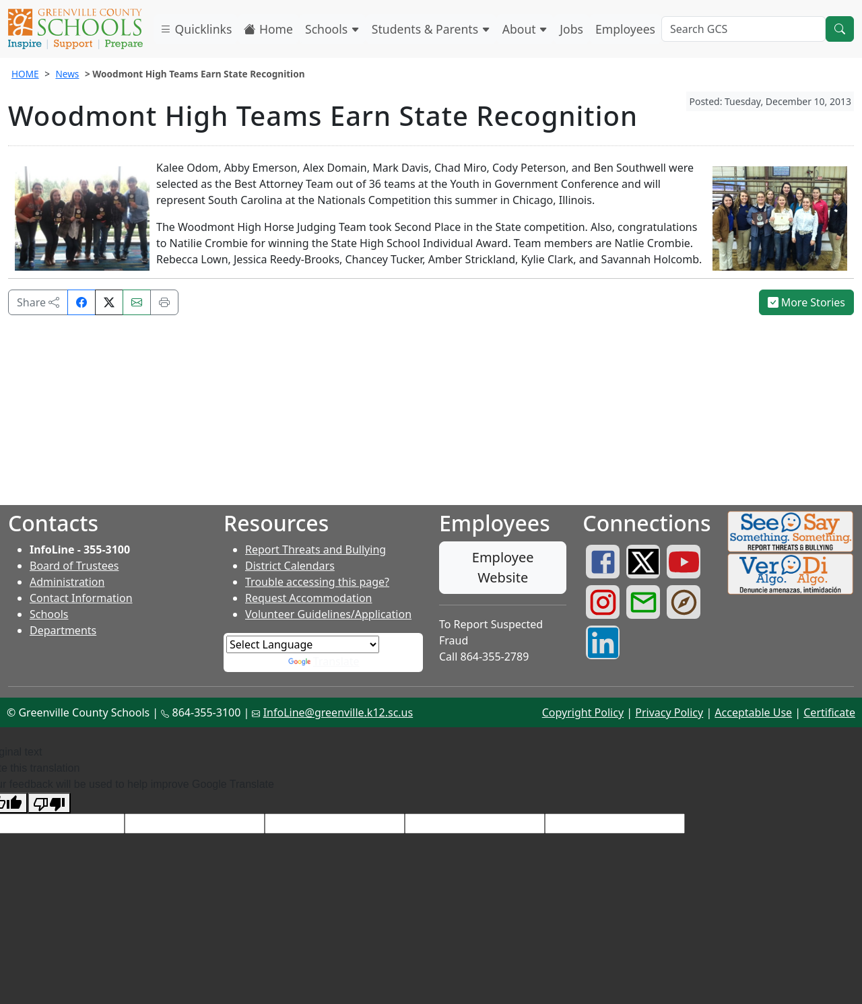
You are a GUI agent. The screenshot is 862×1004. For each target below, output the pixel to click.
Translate (324, 661)
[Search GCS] (743, 29)
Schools (332, 29)
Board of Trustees (74, 565)
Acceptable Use (753, 712)
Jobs (571, 29)
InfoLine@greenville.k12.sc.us (338, 712)
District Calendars (290, 565)
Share (38, 302)
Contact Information (81, 598)
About (525, 29)
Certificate (829, 712)
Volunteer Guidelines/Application (328, 614)
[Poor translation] (49, 803)
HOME (25, 73)
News (67, 73)
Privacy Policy (669, 712)
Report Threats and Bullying (315, 549)
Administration (67, 581)
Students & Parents (431, 29)
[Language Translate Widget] (302, 644)
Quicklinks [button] (196, 29)
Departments (63, 630)
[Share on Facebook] (81, 302)
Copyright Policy (583, 712)
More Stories (807, 302)
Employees (625, 29)
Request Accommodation (308, 598)
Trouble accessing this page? (317, 581)
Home (268, 29)
